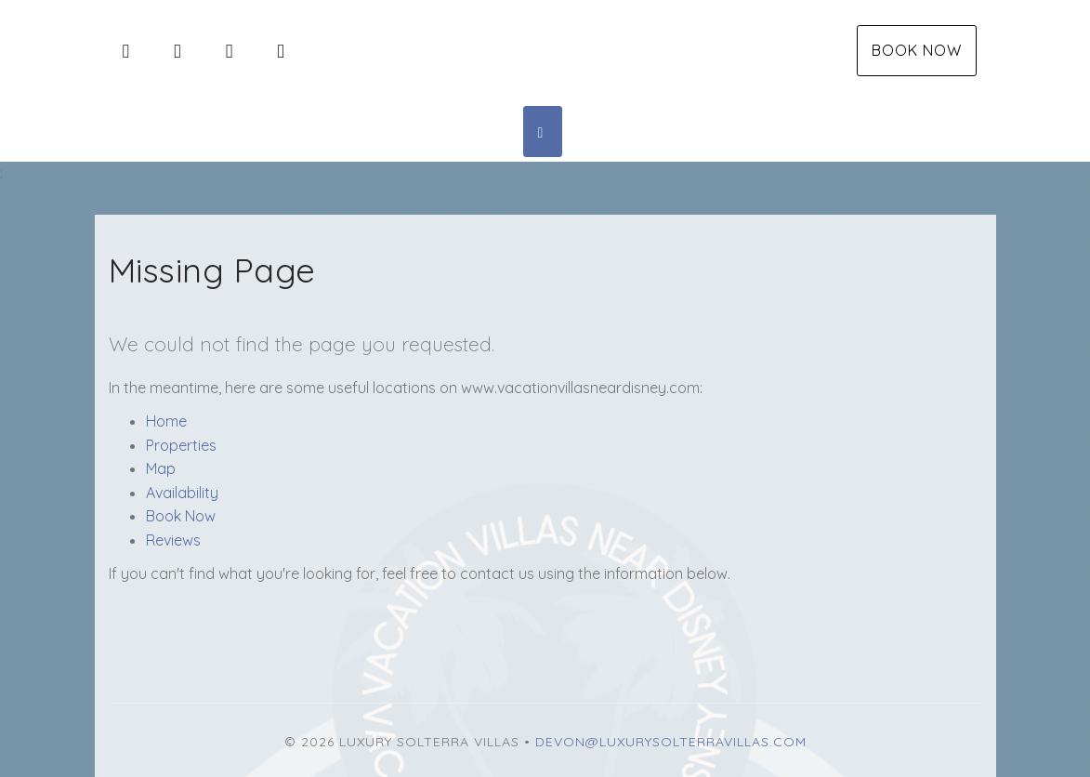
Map (161, 468)
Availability (182, 492)
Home (166, 421)
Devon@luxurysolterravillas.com (671, 741)
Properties (181, 445)
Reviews (173, 540)
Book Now (917, 50)
